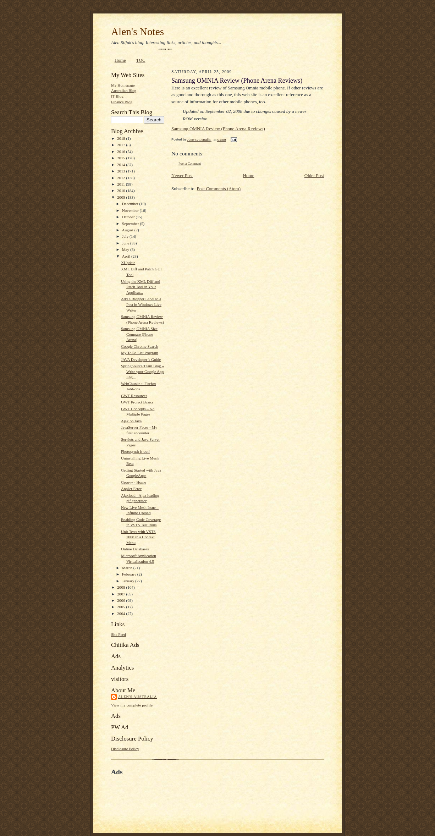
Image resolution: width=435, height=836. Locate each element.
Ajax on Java (131, 421)
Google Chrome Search (139, 346)
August (128, 230)
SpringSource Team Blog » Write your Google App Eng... (142, 371)
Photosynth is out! (135, 451)
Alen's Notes (137, 31)
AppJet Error (131, 488)
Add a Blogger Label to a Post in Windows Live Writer (141, 304)
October (129, 217)
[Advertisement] (194, 792)
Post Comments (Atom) (219, 188)
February (129, 574)
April (126, 256)
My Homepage (123, 85)
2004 (121, 613)
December (130, 204)
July (126, 236)
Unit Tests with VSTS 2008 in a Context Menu (138, 537)
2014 (121, 165)
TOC (140, 60)
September (131, 223)
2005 (121, 607)
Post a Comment (189, 163)
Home (120, 60)
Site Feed (118, 634)
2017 (121, 145)
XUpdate (128, 262)
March (127, 568)
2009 (121, 197)
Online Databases (135, 549)
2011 (121, 184)
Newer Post (182, 175)
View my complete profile (132, 705)
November (131, 210)
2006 (121, 600)
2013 (121, 171)
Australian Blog (123, 90)
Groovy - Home (133, 482)
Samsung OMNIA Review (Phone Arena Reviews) (218, 128)
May (126, 249)
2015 (121, 158)
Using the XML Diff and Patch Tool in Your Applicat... (140, 287)
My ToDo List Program (139, 353)
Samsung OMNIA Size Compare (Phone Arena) (139, 334)
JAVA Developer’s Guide (141, 359)
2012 (121, 178)
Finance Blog (121, 102)
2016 (121, 151)
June (126, 243)
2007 (121, 594)
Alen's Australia (137, 697)
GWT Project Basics (137, 402)
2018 (121, 138)
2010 (121, 190)
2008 (121, 587)
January (129, 581)
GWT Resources (134, 396)
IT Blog (117, 96)
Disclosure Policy (125, 749)
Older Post (314, 175)
